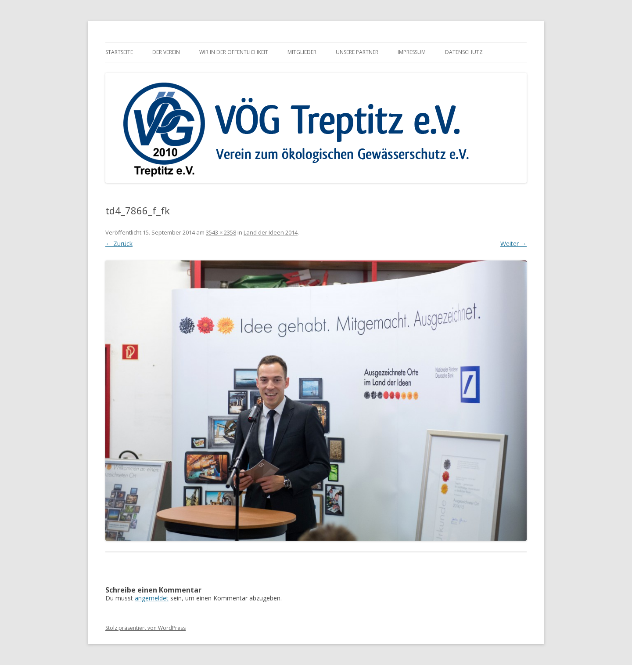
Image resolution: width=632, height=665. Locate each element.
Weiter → (513, 243)
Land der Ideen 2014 (271, 232)
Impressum (412, 52)
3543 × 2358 (221, 232)
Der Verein (166, 52)
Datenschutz (464, 52)
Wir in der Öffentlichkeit (233, 52)
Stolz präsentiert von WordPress (145, 628)
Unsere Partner (357, 52)
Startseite (119, 52)
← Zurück (119, 243)
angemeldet (152, 598)
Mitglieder (301, 52)
